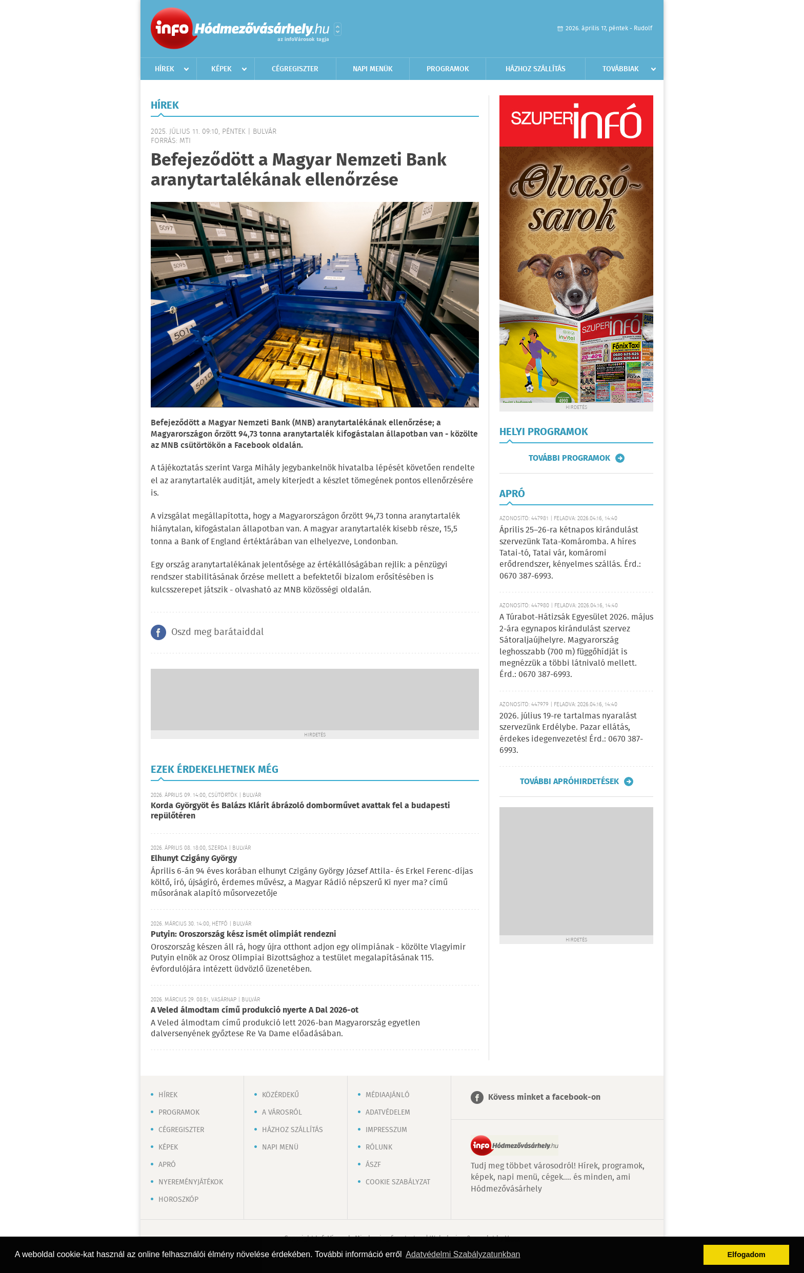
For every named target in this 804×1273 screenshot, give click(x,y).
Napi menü (280, 1147)
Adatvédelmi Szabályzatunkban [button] (463, 1254)
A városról (282, 1112)
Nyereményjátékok (190, 1182)
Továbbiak (620, 69)
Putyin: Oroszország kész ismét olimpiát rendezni (243, 934)
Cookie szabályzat (398, 1182)
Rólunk (379, 1147)
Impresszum (386, 1130)
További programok (569, 458)
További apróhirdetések (569, 781)
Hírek (164, 69)
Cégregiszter (295, 69)
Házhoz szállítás (536, 69)
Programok (448, 69)
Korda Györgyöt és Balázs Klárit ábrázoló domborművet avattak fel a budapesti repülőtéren (300, 811)
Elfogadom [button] (747, 1254)
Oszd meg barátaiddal (217, 632)
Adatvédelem (388, 1112)
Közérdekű (280, 1095)
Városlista (337, 29)
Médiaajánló (388, 1095)
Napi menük (373, 69)
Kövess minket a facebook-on (544, 1097)
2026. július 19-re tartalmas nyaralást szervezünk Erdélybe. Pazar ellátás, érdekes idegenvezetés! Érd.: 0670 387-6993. (571, 733)
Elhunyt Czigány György (194, 858)
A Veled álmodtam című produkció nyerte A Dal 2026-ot (254, 1010)
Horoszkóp (178, 1199)
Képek (221, 69)
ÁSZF (373, 1165)
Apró (167, 1165)
